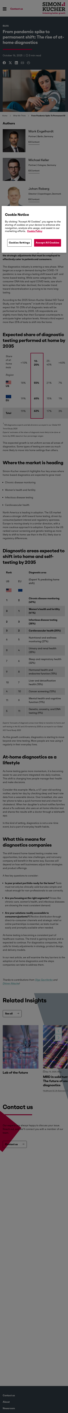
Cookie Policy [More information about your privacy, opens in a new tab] (34, 231)
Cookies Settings (19, 242)
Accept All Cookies (47, 242)
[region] (34, 229)
